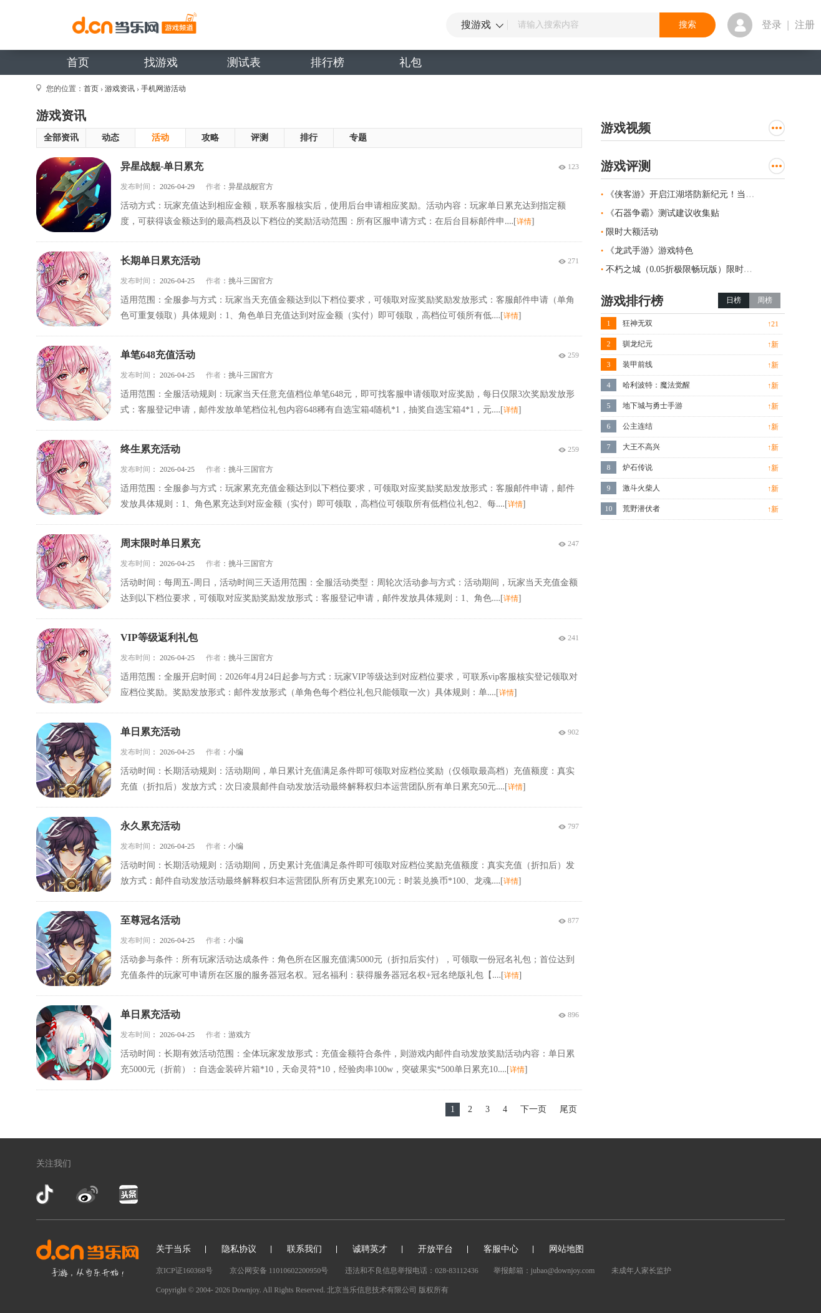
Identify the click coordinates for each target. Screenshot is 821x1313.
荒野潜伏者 (641, 508)
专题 (358, 137)
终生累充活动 (150, 449)
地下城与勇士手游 (653, 405)
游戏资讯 (120, 88)
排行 (309, 137)
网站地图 (566, 1249)
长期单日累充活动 (160, 260)
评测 (259, 137)
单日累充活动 (150, 731)
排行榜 (327, 62)
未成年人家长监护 (641, 1270)
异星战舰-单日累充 (161, 166)
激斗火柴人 (641, 488)
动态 (110, 137)
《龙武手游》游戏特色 (649, 250)
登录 (772, 24)
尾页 (568, 1109)
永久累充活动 (150, 826)
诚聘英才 (369, 1249)
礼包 (410, 62)
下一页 (533, 1109)
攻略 (210, 137)
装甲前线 (638, 364)
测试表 (244, 62)
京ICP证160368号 (184, 1270)
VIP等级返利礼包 (159, 637)
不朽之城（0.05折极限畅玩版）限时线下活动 (692, 269)
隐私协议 (238, 1249)
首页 (78, 62)
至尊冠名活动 (150, 920)
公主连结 (638, 426)
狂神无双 (638, 323)
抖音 (46, 1194)
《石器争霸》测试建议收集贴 (662, 213)
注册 (805, 24)
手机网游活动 (163, 88)
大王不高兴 (641, 446)
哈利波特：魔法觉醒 (656, 385)
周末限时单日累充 (160, 543)
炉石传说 (638, 467)
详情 (524, 221)
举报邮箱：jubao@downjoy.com (544, 1270)
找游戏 (161, 62)
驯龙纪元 (638, 343)
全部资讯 (61, 137)
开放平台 (435, 1249)
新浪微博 (87, 1194)
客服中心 (500, 1249)
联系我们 (304, 1249)
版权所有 (434, 1290)
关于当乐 (173, 1249)
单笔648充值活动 (157, 354)
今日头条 (128, 1194)
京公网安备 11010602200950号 (279, 1270)
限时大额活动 (632, 232)
